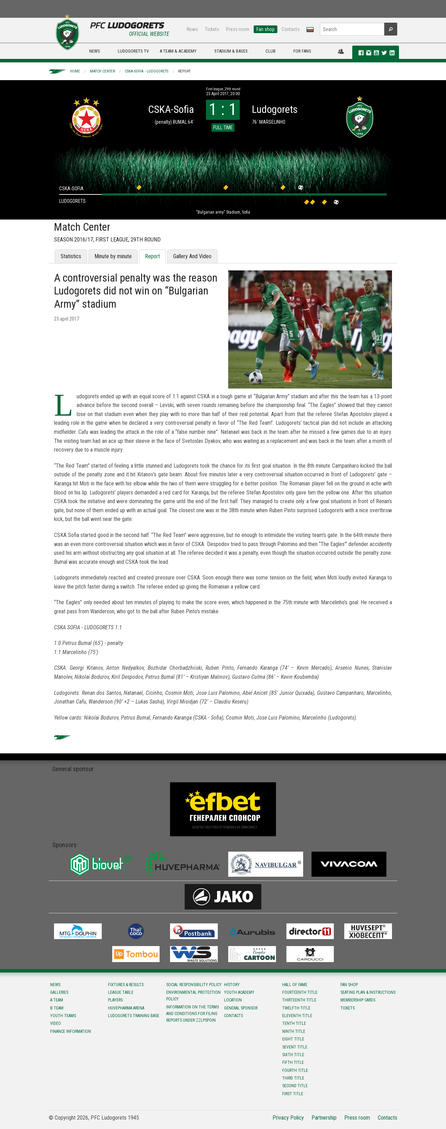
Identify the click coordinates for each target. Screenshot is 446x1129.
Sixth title (293, 1054)
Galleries (59, 992)
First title (292, 1093)
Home (75, 71)
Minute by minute (113, 256)
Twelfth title (296, 1008)
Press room (237, 29)
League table (120, 992)
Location (233, 1000)
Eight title (293, 1039)
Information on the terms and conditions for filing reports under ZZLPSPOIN (192, 1014)
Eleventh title (297, 1015)
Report (184, 71)
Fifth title (293, 1062)
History (232, 984)
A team (56, 1000)
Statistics (71, 256)
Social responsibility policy (194, 984)
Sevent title (294, 1047)
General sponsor (240, 1008)
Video (55, 1023)
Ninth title (293, 1031)
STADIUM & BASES (231, 51)
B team (56, 1008)
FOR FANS (302, 51)
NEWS (94, 51)
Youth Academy (239, 992)
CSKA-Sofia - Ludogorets (146, 71)
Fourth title (295, 1070)
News (192, 29)
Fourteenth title (299, 992)
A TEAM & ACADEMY (178, 51)
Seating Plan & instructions (367, 992)
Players (115, 1000)
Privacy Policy (288, 1117)
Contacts (291, 29)
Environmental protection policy (193, 995)
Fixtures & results (126, 984)
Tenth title (294, 1023)
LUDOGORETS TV (133, 51)
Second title (295, 1085)
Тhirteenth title (299, 1000)
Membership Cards (357, 1000)
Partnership (324, 1117)
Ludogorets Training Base (133, 1015)
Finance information (70, 1031)
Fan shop (265, 29)
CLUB (271, 51)
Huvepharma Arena (126, 1008)
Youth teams (63, 1015)
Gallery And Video (192, 256)
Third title (293, 1078)
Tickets (212, 29)
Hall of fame (294, 984)
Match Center (102, 71)
